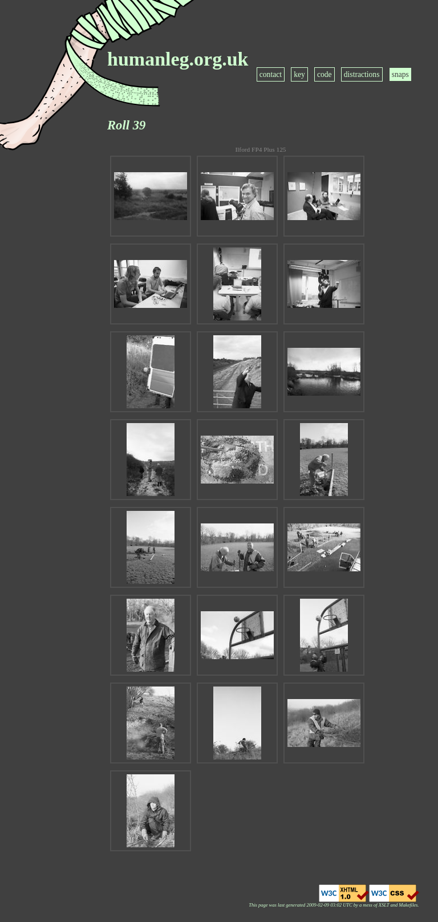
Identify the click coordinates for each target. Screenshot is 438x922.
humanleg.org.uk (178, 59)
